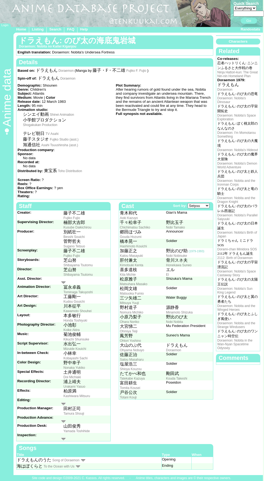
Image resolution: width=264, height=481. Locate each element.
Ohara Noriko (129, 322)
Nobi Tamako (175, 227)
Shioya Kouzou (131, 369)
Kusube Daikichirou (77, 227)
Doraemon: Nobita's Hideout (237, 150)
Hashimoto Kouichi (133, 246)
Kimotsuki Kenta (131, 265)
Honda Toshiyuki (75, 320)
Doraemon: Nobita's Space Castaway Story (236, 273)
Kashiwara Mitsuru (76, 396)
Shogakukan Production (40, 125)
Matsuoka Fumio (132, 293)
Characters (238, 41)
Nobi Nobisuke (176, 256)
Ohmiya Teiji (128, 331)
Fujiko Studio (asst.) (64, 139)
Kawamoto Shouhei (77, 311)
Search (55, 29)
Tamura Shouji (73, 413)
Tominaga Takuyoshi (78, 292)
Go (248, 21)
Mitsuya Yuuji (129, 303)
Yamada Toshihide (76, 431)
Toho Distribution (70, 171)
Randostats (250, 29)
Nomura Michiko (131, 312)
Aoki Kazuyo (129, 218)
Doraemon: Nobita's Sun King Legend (234, 290)
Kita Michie (128, 275)
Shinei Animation (62, 115)
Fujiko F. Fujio (136, 71)
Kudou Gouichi (74, 301)
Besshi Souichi (74, 237)
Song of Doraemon (66, 460)
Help (84, 29)
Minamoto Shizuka (179, 312)
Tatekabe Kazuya (132, 378)
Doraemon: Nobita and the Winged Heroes (236, 308)
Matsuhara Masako (133, 284)
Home (21, 29)
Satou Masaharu (132, 359)
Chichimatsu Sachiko (135, 227)
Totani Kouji (128, 397)
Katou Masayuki (131, 256)
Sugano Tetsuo (74, 246)
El (167, 275)
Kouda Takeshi (176, 378)
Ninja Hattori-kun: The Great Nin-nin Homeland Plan (237, 74)
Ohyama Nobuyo (132, 350)
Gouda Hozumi (130, 237)
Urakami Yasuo (74, 386)
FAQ (70, 29)
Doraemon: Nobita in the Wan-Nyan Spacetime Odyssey (234, 344)
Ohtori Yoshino (130, 341)
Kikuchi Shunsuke (76, 339)
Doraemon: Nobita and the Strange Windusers (236, 325)
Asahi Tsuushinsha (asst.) (59, 145)
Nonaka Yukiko (74, 368)
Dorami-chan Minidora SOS (237, 249)
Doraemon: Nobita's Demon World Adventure (237, 165)
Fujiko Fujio (71, 218)
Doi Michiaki (72, 377)
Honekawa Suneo (179, 265)
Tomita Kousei (130, 388)
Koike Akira (71, 330)
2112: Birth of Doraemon (235, 258)
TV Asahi (52, 134)
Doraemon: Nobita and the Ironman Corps (236, 182)
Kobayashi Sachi (75, 358)
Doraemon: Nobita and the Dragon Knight (236, 200)
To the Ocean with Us (59, 466)
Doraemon (66, 71)
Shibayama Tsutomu (78, 265)
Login (4, 25)
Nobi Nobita (174, 322)
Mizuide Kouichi (74, 349)
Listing (38, 29)
